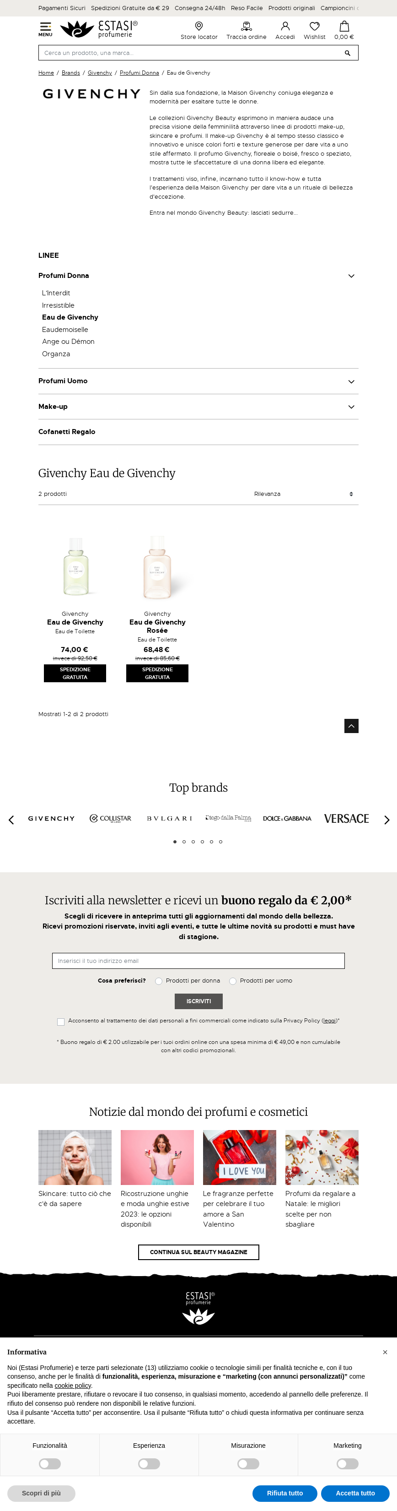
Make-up (53, 406)
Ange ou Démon (68, 341)
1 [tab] (175, 842)
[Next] (386, 820)
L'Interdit (56, 293)
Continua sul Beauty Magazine (198, 1252)
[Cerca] (198, 52)
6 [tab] (221, 842)
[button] (385, 1352)
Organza (56, 354)
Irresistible (58, 305)
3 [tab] (193, 842)
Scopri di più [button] (41, 1493)
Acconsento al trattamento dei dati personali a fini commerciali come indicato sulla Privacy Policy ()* (204, 1020)
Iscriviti (199, 1001)
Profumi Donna (63, 275)
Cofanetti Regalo (67, 431)
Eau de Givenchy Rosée (157, 626)
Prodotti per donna (193, 980)
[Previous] (10, 820)
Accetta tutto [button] (355, 1493)
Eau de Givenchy (70, 317)
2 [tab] (184, 842)
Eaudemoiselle (65, 330)
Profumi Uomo (63, 381)
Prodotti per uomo (266, 980)
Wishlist (315, 31)
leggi (329, 1020)
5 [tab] (211, 842)
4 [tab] (202, 842)
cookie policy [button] (73, 1385)
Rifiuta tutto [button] (285, 1493)
